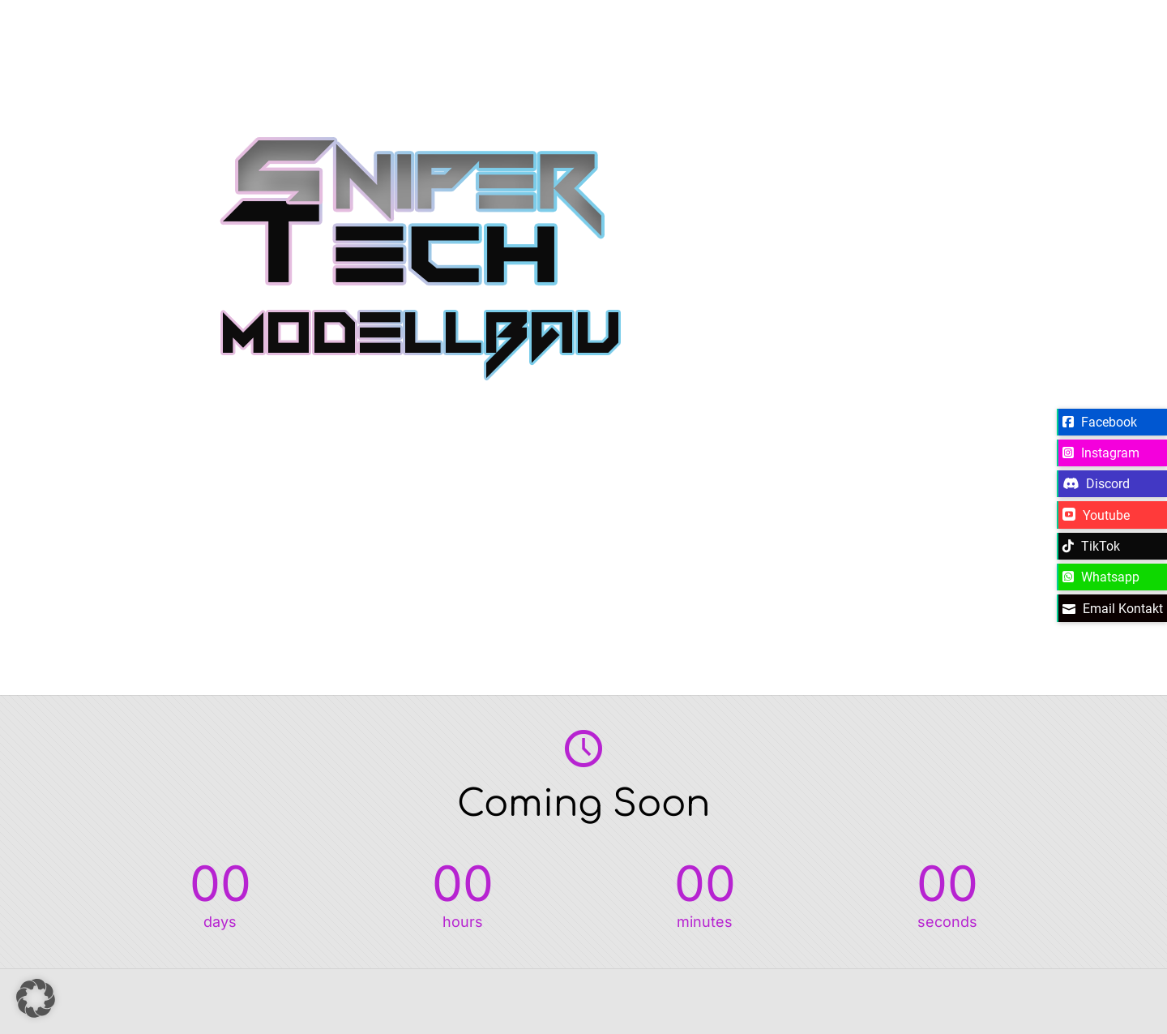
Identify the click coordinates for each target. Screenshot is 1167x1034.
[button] (35, 998)
